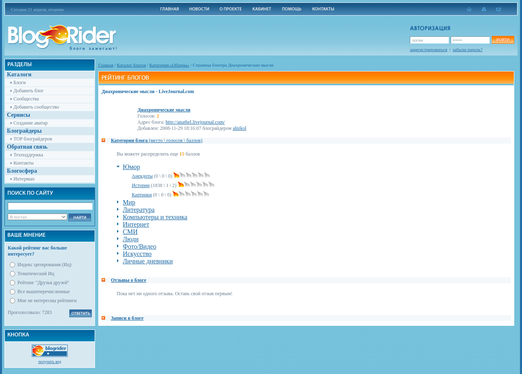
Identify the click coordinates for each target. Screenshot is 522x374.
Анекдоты (142, 176)
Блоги (19, 82)
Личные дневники (148, 261)
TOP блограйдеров (32, 139)
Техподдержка (28, 155)
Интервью (24, 179)
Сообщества (26, 99)
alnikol (239, 128)
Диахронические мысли (163, 110)
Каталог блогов (131, 64)
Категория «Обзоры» (169, 64)
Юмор (131, 166)
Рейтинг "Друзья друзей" (43, 282)
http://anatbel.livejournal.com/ (195, 122)
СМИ (130, 231)
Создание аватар (30, 123)
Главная (105, 64)
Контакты (23, 163)
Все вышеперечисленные (44, 291)
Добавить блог (28, 91)
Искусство (137, 253)
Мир (129, 202)
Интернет (136, 224)
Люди (131, 239)
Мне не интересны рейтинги (47, 300)
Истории (141, 185)
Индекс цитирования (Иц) (44, 264)
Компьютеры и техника (155, 217)
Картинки (142, 195)
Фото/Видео (139, 246)
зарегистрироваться (428, 49)
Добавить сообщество (36, 107)
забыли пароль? (467, 49)
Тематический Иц (36, 273)
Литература (139, 209)
